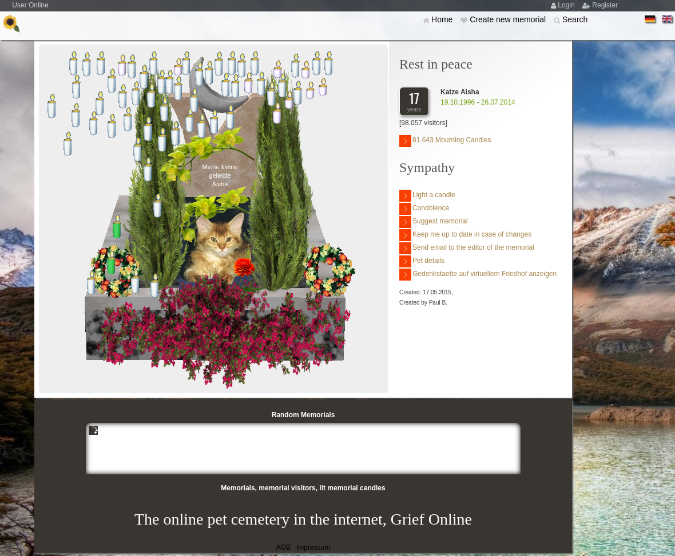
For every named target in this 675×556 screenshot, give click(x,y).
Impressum (313, 547)
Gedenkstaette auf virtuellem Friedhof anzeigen (478, 275)
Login (567, 5)
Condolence (424, 209)
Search (574, 19)
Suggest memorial (433, 222)
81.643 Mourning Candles (445, 141)
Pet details (421, 261)
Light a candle (427, 196)
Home (443, 19)
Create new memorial (509, 19)
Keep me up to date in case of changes (465, 235)
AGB (283, 547)
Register (605, 5)
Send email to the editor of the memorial (466, 248)
